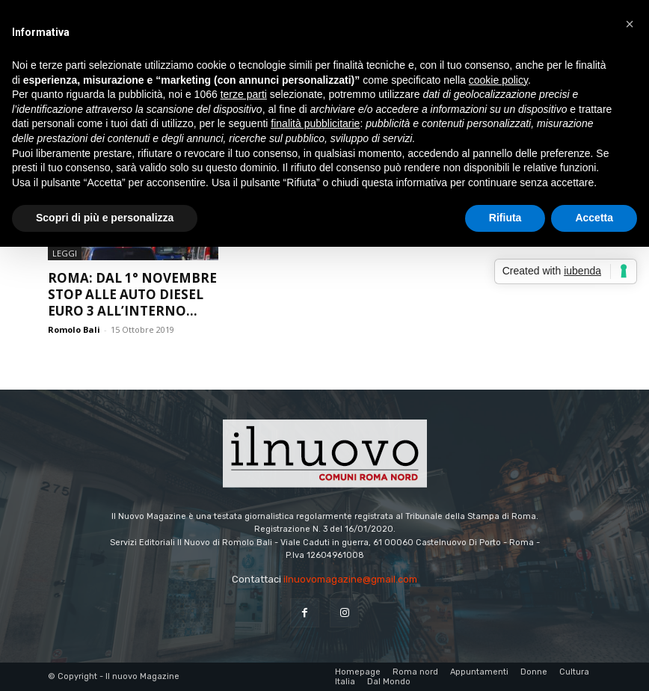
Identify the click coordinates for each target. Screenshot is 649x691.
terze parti (244, 94)
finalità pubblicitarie (315, 123)
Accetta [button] (594, 218)
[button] (630, 24)
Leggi (64, 253)
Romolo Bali (74, 329)
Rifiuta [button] (505, 218)
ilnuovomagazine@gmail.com (350, 579)
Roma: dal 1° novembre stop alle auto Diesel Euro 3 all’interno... (132, 294)
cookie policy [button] (498, 80)
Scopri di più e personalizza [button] (104, 218)
